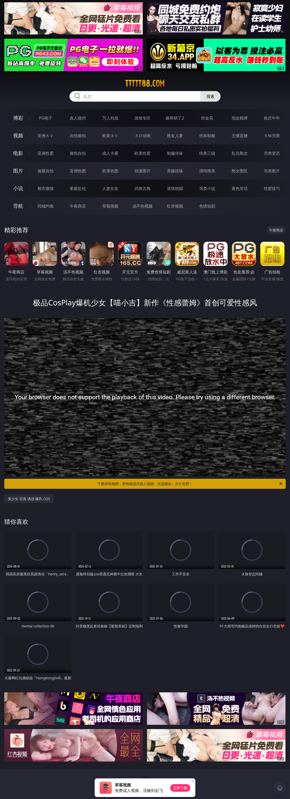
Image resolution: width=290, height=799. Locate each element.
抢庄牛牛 (272, 118)
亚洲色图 (78, 171)
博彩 (18, 117)
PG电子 (45, 118)
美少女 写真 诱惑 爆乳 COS (29, 498)
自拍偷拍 (78, 135)
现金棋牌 (240, 118)
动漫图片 (142, 171)
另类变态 (272, 153)
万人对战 (110, 118)
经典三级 (207, 153)
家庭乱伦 (78, 188)
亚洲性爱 (46, 153)
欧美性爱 (142, 153)
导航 (18, 206)
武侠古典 (142, 188)
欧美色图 (110, 171)
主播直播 (240, 135)
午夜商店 (78, 206)
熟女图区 (240, 171)
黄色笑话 (240, 188)
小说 (18, 188)
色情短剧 (207, 206)
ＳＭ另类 (272, 135)
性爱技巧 (272, 188)
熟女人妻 (175, 135)
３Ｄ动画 (142, 135)
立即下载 (180, 787)
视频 (18, 135)
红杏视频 (175, 206)
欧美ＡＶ (110, 135)
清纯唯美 (207, 171)
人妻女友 (110, 188)
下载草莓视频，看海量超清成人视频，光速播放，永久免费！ (190, 484)
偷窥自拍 (46, 171)
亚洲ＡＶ (46, 135)
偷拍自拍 (78, 153)
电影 (18, 153)
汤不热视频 (142, 206)
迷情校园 (175, 188)
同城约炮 (46, 206)
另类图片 (272, 171)
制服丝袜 (175, 153)
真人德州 (78, 118)
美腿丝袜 (175, 171)
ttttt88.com (145, 83)
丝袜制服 (207, 135)
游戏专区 (142, 118)
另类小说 (207, 188)
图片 (18, 170)
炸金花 (207, 118)
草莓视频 (110, 206)
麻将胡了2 (175, 118)
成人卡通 (110, 153)
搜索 (210, 96)
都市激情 (46, 188)
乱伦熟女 (240, 153)
